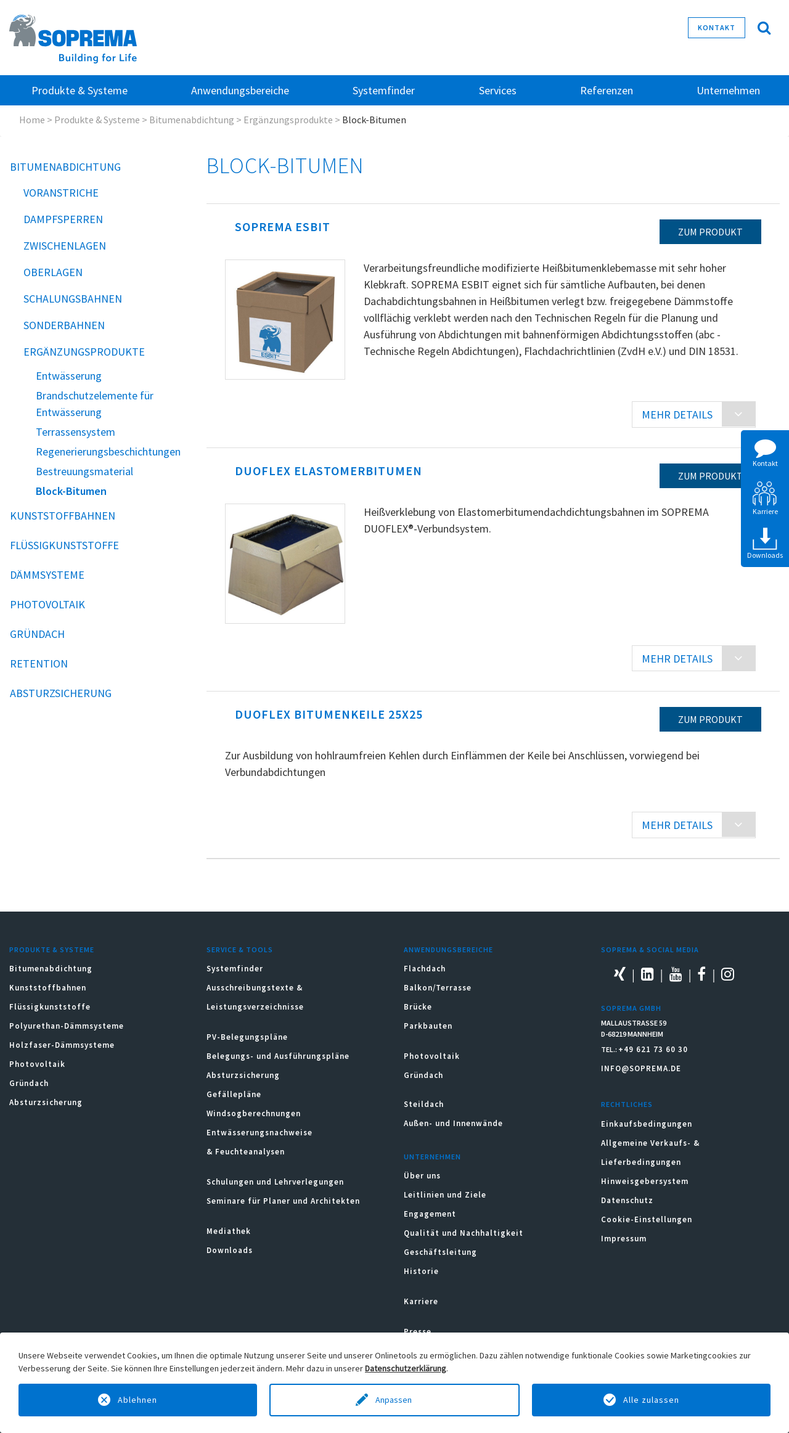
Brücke (418, 1007)
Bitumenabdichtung (191, 119)
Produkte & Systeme (97, 119)
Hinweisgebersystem (645, 1181)
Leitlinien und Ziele (445, 1195)
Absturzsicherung (61, 693)
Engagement (430, 1214)
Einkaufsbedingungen (646, 1124)
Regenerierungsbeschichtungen (108, 451)
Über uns (422, 1175)
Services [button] (498, 90)
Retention (39, 663)
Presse (417, 1331)
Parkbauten (428, 1026)
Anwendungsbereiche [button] (240, 90)
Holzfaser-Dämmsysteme (62, 1045)
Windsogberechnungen (253, 1113)
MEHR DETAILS (677, 414)
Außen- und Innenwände (453, 1123)
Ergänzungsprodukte (288, 119)
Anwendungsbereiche (448, 949)
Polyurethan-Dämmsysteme (66, 1026)
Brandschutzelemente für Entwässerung (94, 403)
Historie (421, 1271)
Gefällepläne (233, 1094)
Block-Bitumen (71, 491)
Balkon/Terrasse (438, 987)
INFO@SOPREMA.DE (641, 1068)
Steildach (424, 1104)
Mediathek (228, 1231)
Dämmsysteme (47, 575)
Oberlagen (53, 272)
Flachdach (425, 968)
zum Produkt (710, 232)
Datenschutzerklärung (405, 1368)
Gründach (37, 634)
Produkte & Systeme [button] (79, 90)
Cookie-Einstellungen (646, 1219)
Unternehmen (432, 1156)
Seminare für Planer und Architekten (283, 1201)
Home (32, 119)
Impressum (624, 1238)
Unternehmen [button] (728, 90)
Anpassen (394, 1399)
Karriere (421, 1301)
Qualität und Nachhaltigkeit (463, 1233)
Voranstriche (61, 193)
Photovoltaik (47, 604)
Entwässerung (69, 376)
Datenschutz (627, 1200)
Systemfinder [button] (384, 90)
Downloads (229, 1250)
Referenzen (606, 90)
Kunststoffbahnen (62, 515)
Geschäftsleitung (440, 1252)
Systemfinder (234, 968)
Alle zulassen (651, 1399)
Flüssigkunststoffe (64, 545)
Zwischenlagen (64, 246)
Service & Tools (239, 949)
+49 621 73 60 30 (653, 1049)
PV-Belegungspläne (247, 1037)
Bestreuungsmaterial (84, 471)
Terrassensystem (75, 432)
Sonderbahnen (64, 325)
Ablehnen (137, 1399)
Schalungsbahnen (72, 299)
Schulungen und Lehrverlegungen (275, 1182)
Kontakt (716, 27)
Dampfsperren (63, 219)
